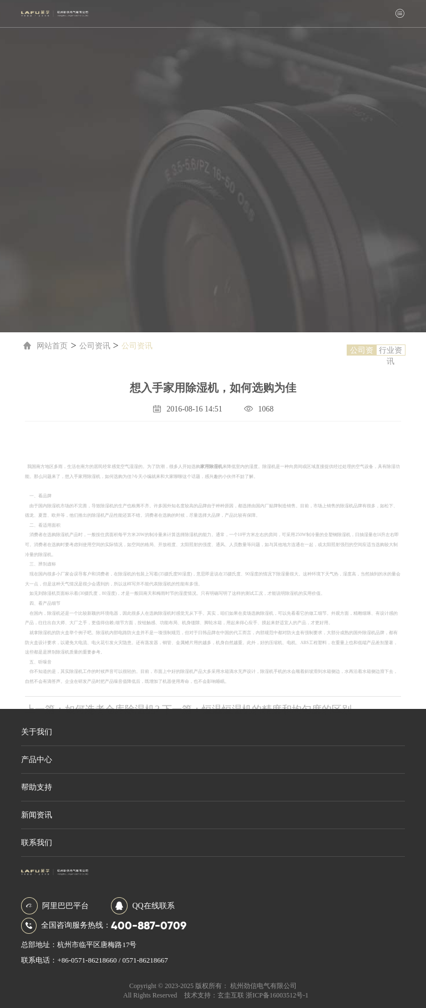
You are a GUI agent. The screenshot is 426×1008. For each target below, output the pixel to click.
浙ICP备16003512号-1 (277, 995)
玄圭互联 (230, 995)
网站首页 (44, 346)
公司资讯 (92, 346)
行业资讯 (392, 351)
